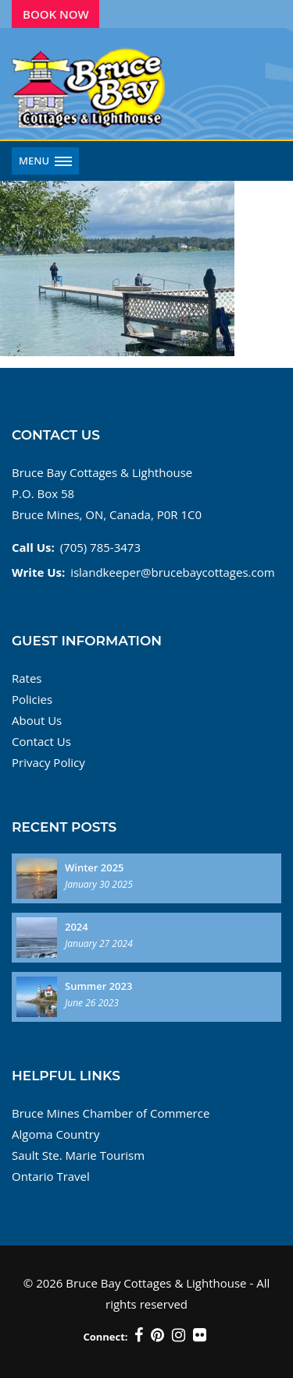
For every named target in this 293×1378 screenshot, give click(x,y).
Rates (27, 678)
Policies (32, 699)
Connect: (105, 1337)
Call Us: (33, 547)
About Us (37, 720)
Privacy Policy (48, 762)
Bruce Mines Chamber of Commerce (110, 1113)
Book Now (56, 14)
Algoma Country (55, 1134)
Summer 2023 (98, 986)
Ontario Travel (51, 1176)
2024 (76, 927)
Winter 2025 (94, 867)
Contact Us (41, 741)
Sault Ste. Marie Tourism (78, 1155)
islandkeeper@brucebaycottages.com (172, 572)
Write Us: (38, 572)
